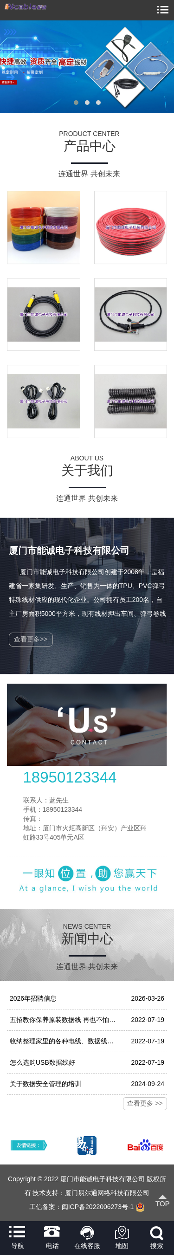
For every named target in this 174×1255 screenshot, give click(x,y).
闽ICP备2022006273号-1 (98, 1206)
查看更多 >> (144, 1103)
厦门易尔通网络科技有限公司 (107, 1193)
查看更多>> (30, 639)
